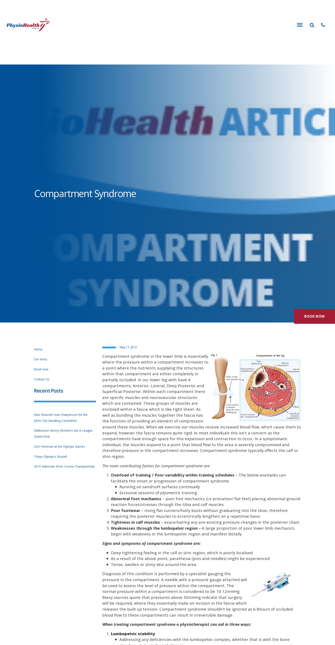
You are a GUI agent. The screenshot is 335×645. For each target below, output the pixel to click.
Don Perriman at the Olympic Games (59, 446)
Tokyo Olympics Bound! (50, 456)
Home (38, 349)
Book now (41, 369)
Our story (40, 359)
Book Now (314, 315)
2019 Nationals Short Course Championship (64, 466)
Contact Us (41, 379)
